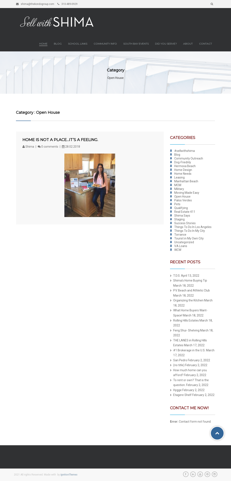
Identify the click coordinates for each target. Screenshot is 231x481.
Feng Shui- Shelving (186, 330)
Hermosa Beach (185, 166)
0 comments (48, 146)
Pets (177, 204)
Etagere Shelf (182, 395)
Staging (179, 219)
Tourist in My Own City (189, 238)
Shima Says (182, 215)
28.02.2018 (71, 146)
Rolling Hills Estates (186, 320)
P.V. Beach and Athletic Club (191, 290)
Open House (182, 196)
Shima (28, 146)
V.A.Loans (180, 246)
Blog (58, 43)
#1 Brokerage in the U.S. (189, 350)
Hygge (177, 390)
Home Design (183, 170)
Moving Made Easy (186, 192)
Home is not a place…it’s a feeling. (60, 139)
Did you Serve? (166, 43)
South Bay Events (136, 43)
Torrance (180, 234)
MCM (177, 185)
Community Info (105, 43)
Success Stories (185, 223)
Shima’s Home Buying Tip (190, 280)
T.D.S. (176, 275)
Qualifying (181, 208)
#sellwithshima (184, 151)
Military (179, 189)
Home (43, 43)
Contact (205, 43)
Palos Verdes (183, 200)
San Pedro (180, 360)
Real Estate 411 (184, 211)
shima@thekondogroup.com (35, 4)
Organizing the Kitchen (188, 300)
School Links (77, 43)
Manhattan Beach (186, 181)
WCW (177, 249)
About (188, 43)
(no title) (178, 365)
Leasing (179, 177)
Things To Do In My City (189, 230)
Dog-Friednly (182, 162)
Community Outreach (188, 158)
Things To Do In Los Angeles (193, 227)
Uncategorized (184, 242)
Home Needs (182, 173)
